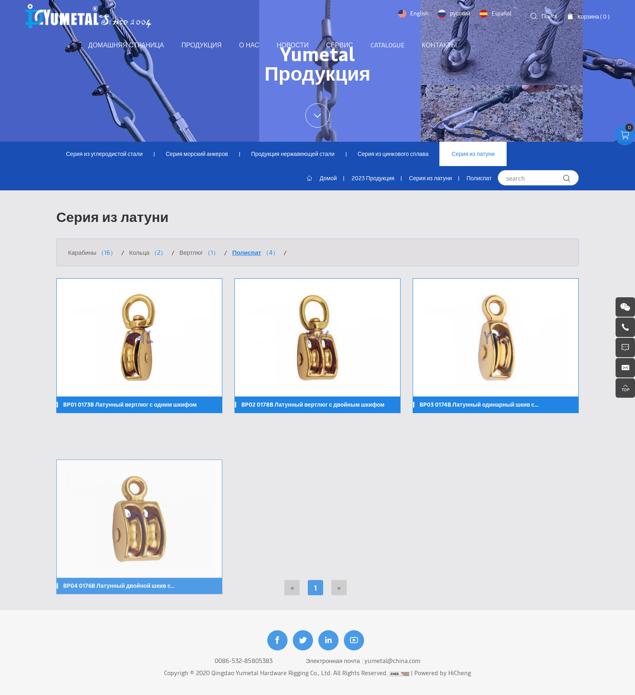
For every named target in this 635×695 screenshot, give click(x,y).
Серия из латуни (473, 154)
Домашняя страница (126, 44)
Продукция (201, 44)
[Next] (339, 592)
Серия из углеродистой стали (104, 154)
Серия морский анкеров (197, 154)
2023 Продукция (373, 178)
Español (501, 13)
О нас (249, 44)
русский (460, 13)
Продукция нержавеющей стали (293, 154)
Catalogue (388, 44)
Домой (328, 178)
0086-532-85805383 (244, 660)
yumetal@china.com (392, 660)
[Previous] (292, 592)
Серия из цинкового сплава (393, 154)
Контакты (439, 44)
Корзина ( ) (593, 16)
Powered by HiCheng (442, 672)
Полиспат (479, 178)
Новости (293, 44)
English (419, 13)
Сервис (339, 44)
